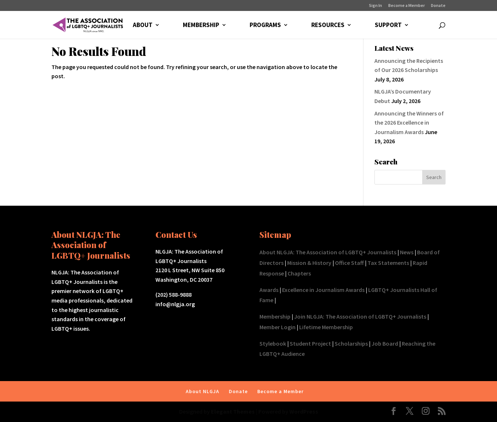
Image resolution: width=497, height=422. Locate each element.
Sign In (375, 5)
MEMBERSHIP (201, 25)
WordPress (303, 411)
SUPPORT (388, 25)
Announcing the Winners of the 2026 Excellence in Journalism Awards (409, 123)
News (406, 252)
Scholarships (351, 343)
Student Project (310, 343)
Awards (268, 289)
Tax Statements (388, 262)
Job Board (384, 343)
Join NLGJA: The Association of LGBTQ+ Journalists (360, 316)
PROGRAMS (265, 25)
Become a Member (406, 5)
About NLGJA (202, 391)
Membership (274, 316)
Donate (438, 5)
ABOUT (143, 25)
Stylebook (272, 343)
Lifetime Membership (326, 327)
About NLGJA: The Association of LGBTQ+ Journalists (327, 252)
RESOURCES (327, 25)
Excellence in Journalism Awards (323, 289)
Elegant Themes (233, 411)
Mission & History (309, 262)
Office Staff (349, 262)
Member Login (277, 327)
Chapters (299, 273)
